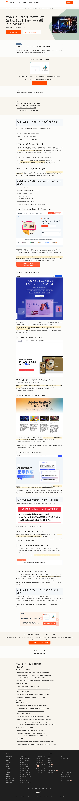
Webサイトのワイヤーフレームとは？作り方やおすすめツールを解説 (33, 716)
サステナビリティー (53, 770)
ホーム (7, 8)
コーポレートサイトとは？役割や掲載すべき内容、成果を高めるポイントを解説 (36, 680)
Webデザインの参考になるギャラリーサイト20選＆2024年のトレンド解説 (34, 719)
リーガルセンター (16, 796)
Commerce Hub (8, 772)
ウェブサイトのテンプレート (41, 772)
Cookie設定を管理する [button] (61, 796)
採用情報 (49, 758)
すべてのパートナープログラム (66, 772)
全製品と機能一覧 (9, 756)
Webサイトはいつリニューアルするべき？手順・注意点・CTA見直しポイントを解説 (37, 744)
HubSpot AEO (8, 758)
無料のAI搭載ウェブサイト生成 (25, 764)
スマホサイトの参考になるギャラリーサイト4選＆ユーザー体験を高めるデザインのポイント (38, 722)
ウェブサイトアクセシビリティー (48, 796)
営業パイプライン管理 (10, 780)
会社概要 (49, 756)
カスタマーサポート (64, 756)
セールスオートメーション (10, 778)
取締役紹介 (50, 762)
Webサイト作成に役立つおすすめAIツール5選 (28, 105)
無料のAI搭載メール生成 (24, 766)
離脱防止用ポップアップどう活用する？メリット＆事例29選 (31, 733)
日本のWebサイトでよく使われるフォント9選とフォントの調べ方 (32, 697)
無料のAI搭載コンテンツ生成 (25, 768)
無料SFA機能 (8, 776)
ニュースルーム (51, 766)
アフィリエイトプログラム (66, 780)
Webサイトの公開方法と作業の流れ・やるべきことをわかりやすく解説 (34, 689)
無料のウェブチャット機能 (24, 760)
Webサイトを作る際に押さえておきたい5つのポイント (30, 686)
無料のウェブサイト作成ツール (25, 772)
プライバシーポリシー (27, 796)
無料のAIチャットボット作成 (25, 758)
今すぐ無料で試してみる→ (39, 83)
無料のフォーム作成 (23, 780)
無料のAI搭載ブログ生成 (24, 770)
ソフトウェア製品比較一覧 (40, 770)
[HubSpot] (7, 2)
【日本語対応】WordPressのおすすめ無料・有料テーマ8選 (31, 711)
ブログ (49, 768)
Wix (17, 322)
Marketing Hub (8, 762)
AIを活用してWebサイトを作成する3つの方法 (28, 103)
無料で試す (69, 2)
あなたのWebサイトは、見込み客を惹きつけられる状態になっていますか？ (35, 736)
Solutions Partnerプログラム (65, 774)
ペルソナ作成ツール (39, 760)
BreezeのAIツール (23, 756)
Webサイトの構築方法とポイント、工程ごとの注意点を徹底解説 (32, 705)
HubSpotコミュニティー (65, 758)
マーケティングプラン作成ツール (41, 765)
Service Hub (8, 766)
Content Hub (13, 8)
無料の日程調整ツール (10, 782)
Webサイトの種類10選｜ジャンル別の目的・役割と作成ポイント (32, 678)
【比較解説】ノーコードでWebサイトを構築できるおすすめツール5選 (33, 708)
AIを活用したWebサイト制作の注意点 (26, 108)
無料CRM (7, 760)
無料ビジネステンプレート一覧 (41, 768)
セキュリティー (36, 796)
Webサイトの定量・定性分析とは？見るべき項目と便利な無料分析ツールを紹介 (36, 741)
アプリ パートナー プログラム (66, 776)
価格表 (30, 2)
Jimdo (17, 379)
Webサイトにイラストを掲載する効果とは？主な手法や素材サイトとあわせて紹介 (36, 724)
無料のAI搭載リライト (23, 762)
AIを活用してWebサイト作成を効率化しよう (29, 110)
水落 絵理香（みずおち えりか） (18, 27)
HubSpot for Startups (64, 778)
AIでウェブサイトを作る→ (32, 32)
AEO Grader (38, 758)
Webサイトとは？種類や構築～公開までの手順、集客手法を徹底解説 (33, 672)
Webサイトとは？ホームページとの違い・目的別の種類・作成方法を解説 (34, 46)
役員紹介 (49, 760)
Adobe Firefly (19, 438)
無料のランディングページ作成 (25, 774)
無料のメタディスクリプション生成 (25, 783)
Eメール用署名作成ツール (40, 756)
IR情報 (50, 764)
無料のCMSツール (21, 8)
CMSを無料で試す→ (14, 32)
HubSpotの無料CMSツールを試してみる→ (39, 643)
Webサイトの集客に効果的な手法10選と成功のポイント (30, 730)
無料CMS (7, 774)
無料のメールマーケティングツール (25, 777)
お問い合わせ (50, 772)
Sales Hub (7, 764)
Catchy (18, 486)
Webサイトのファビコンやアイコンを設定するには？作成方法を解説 (33, 694)
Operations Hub (8, 770)
